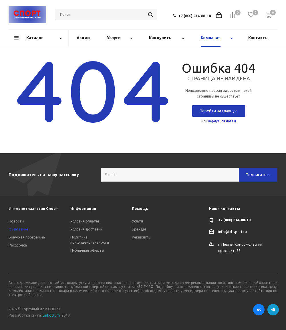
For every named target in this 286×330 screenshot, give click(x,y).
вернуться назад (222, 121)
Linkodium (51, 315)
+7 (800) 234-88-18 (194, 16)
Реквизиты (141, 237)
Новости (16, 221)
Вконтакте (259, 309)
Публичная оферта (87, 250)
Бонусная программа (27, 237)
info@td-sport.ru (232, 232)
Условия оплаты (84, 221)
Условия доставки (86, 229)
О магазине (18, 229)
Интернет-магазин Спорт (33, 208)
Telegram (273, 309)
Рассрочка (18, 245)
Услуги (137, 221)
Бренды (139, 229)
